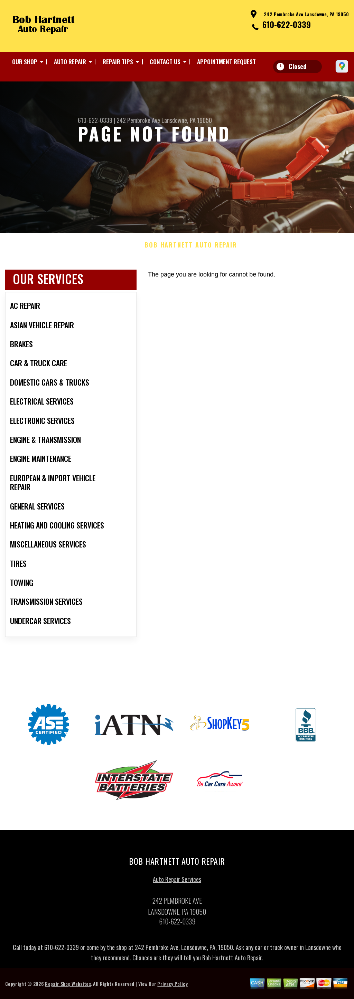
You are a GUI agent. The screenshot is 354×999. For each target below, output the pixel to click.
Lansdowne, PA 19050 (186, 120)
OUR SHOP (24, 61)
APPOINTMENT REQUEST (226, 61)
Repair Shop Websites (68, 986)
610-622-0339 (286, 24)
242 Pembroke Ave (138, 120)
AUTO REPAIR (70, 61)
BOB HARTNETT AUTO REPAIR (191, 248)
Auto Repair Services (177, 881)
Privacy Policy (172, 986)
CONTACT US (165, 61)
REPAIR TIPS (118, 61)
